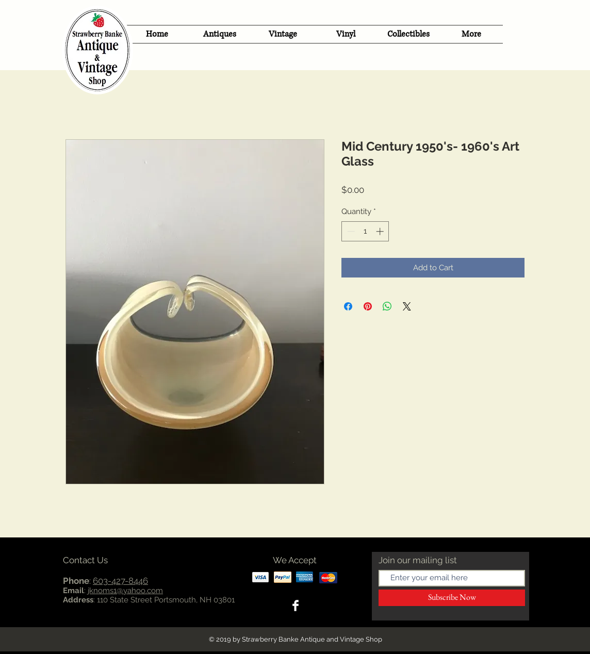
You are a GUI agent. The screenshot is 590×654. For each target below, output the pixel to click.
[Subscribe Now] (452, 598)
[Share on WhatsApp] (387, 306)
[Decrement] (350, 231)
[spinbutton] (365, 231)
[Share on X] (407, 306)
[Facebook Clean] (295, 605)
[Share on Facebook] (348, 306)
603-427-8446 (120, 581)
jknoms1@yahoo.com (125, 590)
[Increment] (381, 231)
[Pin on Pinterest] (368, 306)
